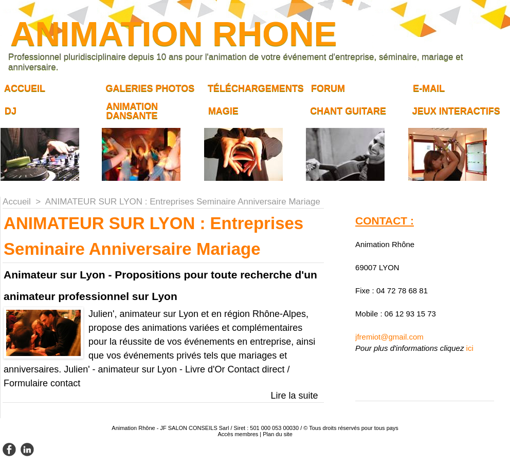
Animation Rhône (133, 428)
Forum (328, 88)
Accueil (24, 88)
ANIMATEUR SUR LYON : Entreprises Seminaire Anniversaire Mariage (182, 202)
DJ (10, 111)
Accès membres (237, 434)
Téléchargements (256, 88)
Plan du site (277, 434)
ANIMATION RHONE (173, 33)
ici (469, 348)
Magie (223, 111)
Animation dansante (132, 111)
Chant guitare (348, 111)
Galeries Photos (149, 88)
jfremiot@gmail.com (389, 336)
